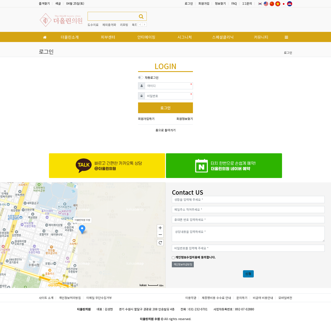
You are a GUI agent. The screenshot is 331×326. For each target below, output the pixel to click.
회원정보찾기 (184, 119)
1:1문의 (247, 3)
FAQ (234, 3)
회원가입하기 (146, 119)
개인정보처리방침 (70, 298)
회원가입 (203, 3)
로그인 (189, 3)
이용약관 (190, 298)
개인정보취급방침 (183, 264)
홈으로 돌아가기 (166, 130)
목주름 (136, 25)
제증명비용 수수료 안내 (216, 298)
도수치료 (93, 25)
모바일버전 (285, 298)
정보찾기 (220, 3)
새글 (58, 3)
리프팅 (124, 25)
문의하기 (241, 298)
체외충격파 (109, 25)
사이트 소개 (46, 298)
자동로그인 (152, 77)
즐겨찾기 (44, 3)
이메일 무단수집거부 (99, 298)
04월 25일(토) (75, 3)
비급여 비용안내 (263, 298)
